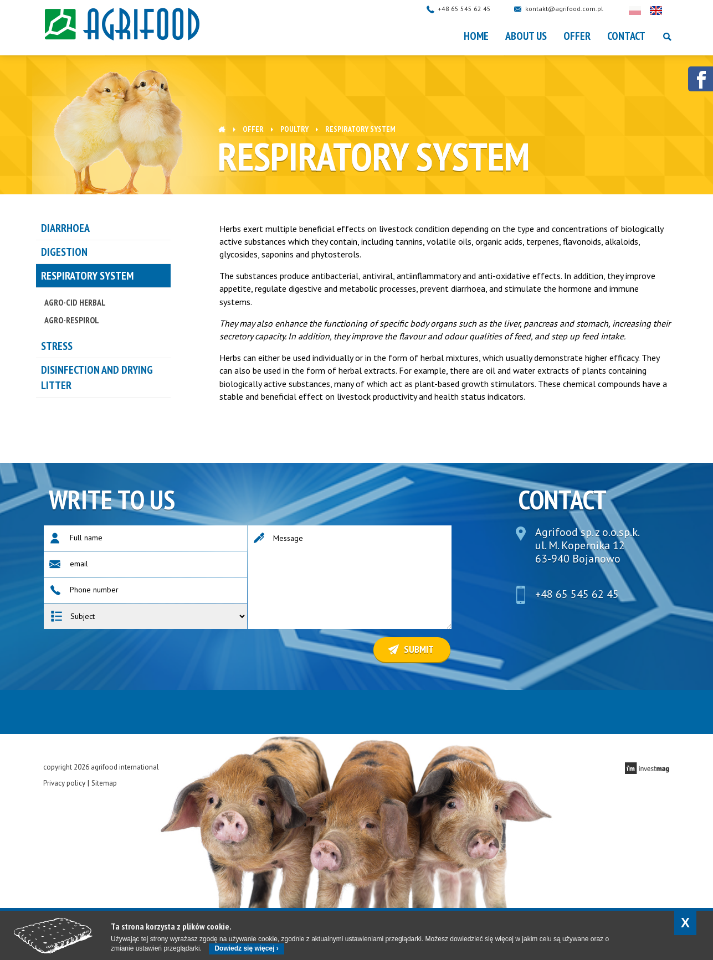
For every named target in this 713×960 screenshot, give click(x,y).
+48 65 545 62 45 (475, 8)
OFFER (577, 36)
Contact (626, 36)
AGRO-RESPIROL (71, 320)
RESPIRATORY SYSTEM (87, 276)
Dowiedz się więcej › (246, 948)
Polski (646, 10)
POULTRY (294, 129)
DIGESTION (64, 252)
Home (476, 36)
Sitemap (104, 783)
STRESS (57, 346)
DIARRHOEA (65, 228)
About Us (526, 36)
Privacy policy (64, 783)
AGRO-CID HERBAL (75, 302)
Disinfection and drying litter (97, 378)
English (667, 10)
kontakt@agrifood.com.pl (575, 8)
